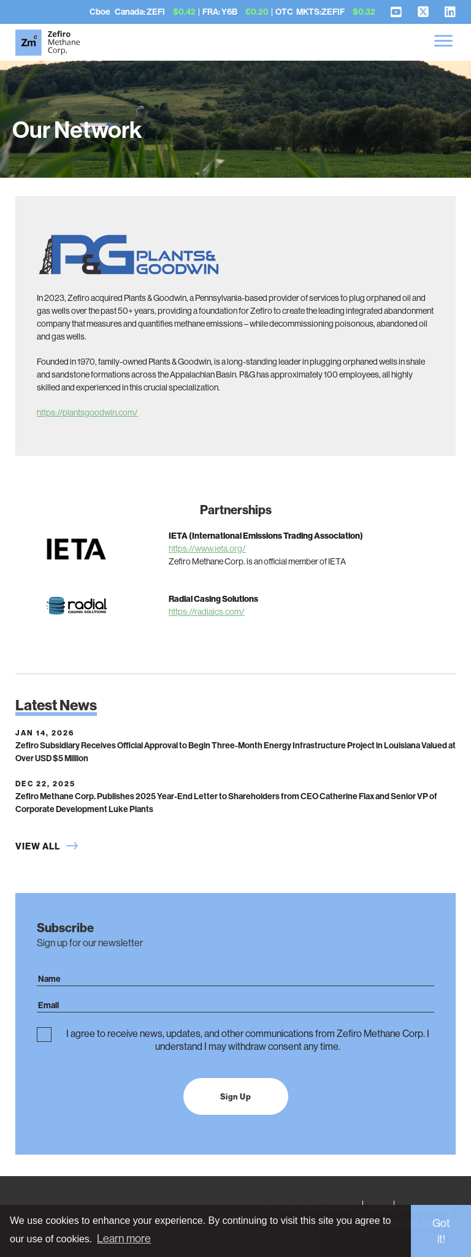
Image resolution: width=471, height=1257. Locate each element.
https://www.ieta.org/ (207, 548)
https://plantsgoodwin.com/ (87, 412)
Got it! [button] (441, 1231)
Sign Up (235, 1096)
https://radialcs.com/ (207, 611)
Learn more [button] (124, 1238)
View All (37, 846)
